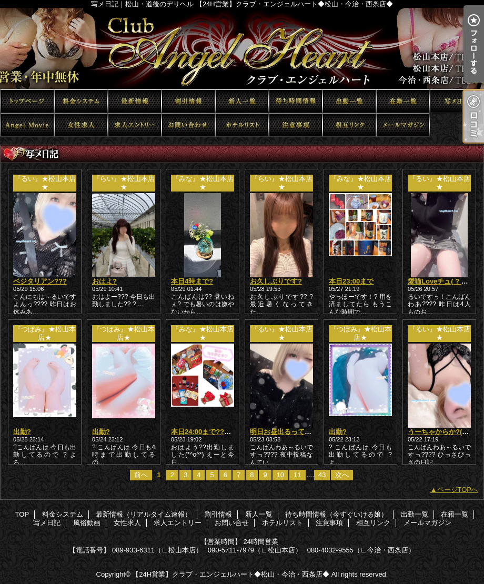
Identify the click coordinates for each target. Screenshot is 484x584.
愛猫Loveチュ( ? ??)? (442, 281)
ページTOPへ (458, 490)
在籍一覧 (403, 101)
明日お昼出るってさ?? (285, 432)
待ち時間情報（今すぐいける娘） (295, 101)
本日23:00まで (351, 281)
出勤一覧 (349, 101)
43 (322, 475)
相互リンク (349, 125)
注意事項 (295, 125)
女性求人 (81, 125)
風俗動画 (27, 125)
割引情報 (188, 101)
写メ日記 (456, 101)
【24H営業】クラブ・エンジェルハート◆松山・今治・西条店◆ (230, 574)
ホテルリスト (242, 125)
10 (280, 475)
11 (297, 475)
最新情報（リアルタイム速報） (135, 101)
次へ (342, 475)
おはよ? (104, 281)
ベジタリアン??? (40, 281)
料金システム (81, 101)
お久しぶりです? (276, 281)
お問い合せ (188, 125)
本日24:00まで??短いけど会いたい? (227, 432)
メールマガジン (403, 125)
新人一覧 (242, 101)
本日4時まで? (192, 281)
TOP (27, 101)
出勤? (22, 432)
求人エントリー (135, 125)
